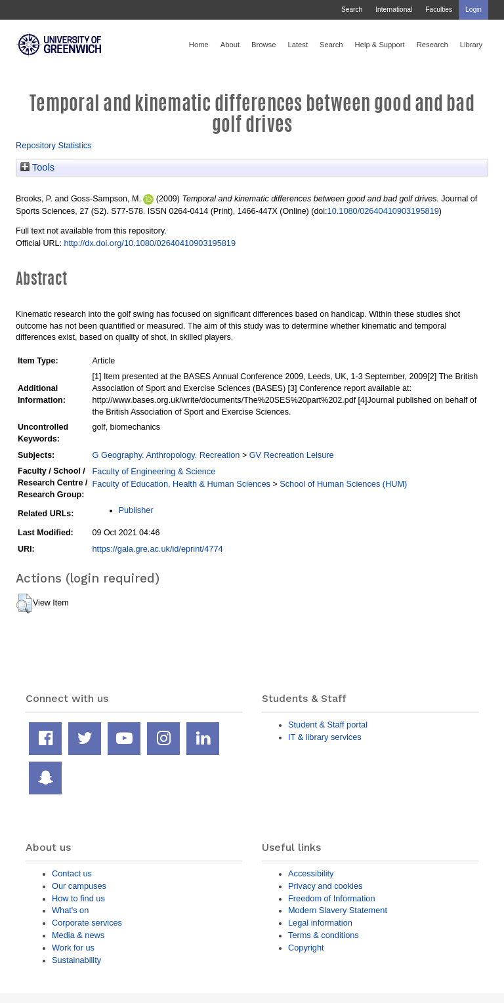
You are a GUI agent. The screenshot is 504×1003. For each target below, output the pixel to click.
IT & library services (325, 737)
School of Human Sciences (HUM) (343, 484)
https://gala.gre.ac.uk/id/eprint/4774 (158, 549)
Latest (297, 45)
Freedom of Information (331, 898)
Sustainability (76, 960)
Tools (37, 167)
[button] (24, 603)
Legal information (320, 923)
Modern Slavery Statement (337, 910)
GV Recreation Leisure (291, 455)
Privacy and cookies (325, 886)
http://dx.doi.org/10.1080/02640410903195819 (150, 243)
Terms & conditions (323, 935)
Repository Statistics (54, 145)
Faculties (438, 9)
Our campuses (79, 886)
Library (471, 45)
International (393, 9)
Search (351, 9)
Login (473, 9)
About (230, 45)
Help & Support (380, 45)
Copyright (306, 947)
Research (432, 45)
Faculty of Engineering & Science (154, 471)
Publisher (136, 510)
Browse (263, 45)
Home (199, 45)
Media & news (78, 935)
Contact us (72, 873)
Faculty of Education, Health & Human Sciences (181, 484)
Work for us (73, 947)
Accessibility (310, 873)
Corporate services (87, 923)
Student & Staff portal (328, 724)
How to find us (78, 898)
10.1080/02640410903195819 (383, 211)
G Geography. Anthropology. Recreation (166, 455)
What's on (70, 910)
